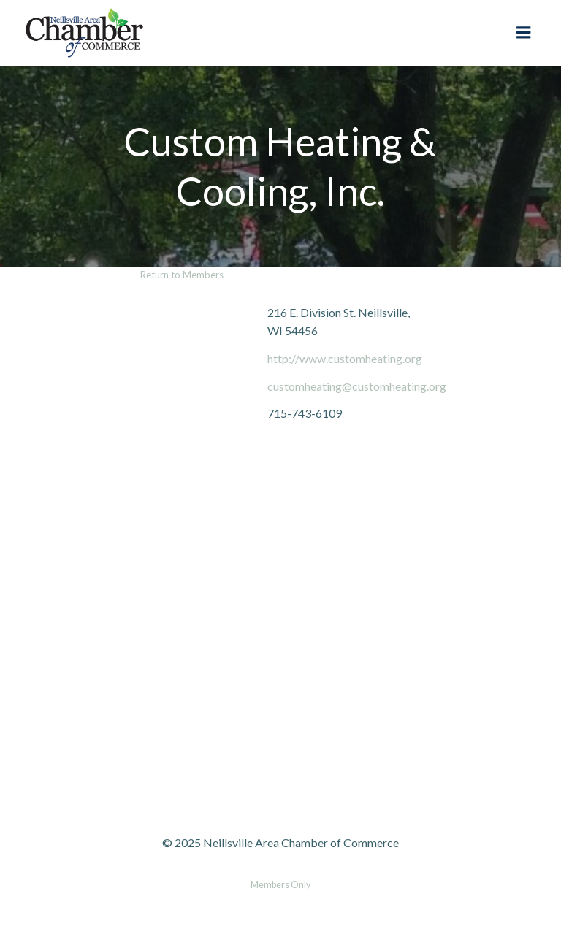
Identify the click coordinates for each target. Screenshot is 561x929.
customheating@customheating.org (356, 386)
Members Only (280, 884)
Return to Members (182, 274)
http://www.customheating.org (344, 358)
